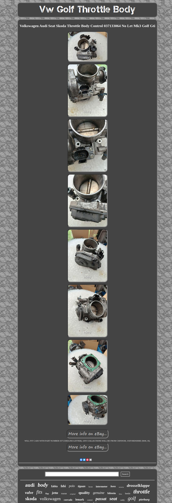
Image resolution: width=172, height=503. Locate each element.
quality (84, 493)
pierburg (144, 499)
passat (101, 498)
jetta (55, 493)
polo (72, 486)
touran (64, 493)
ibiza (120, 494)
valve (29, 492)
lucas (91, 486)
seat (113, 498)
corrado (68, 499)
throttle (141, 492)
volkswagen (50, 498)
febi (63, 486)
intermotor (102, 486)
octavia (121, 487)
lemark (79, 499)
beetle (127, 493)
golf (132, 498)
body (43, 485)
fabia (54, 486)
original (72, 494)
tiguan (81, 486)
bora (113, 486)
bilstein (111, 493)
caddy (122, 500)
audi (30, 485)
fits (39, 492)
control (89, 500)
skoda (31, 498)
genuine (98, 493)
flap (47, 493)
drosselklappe (138, 485)
